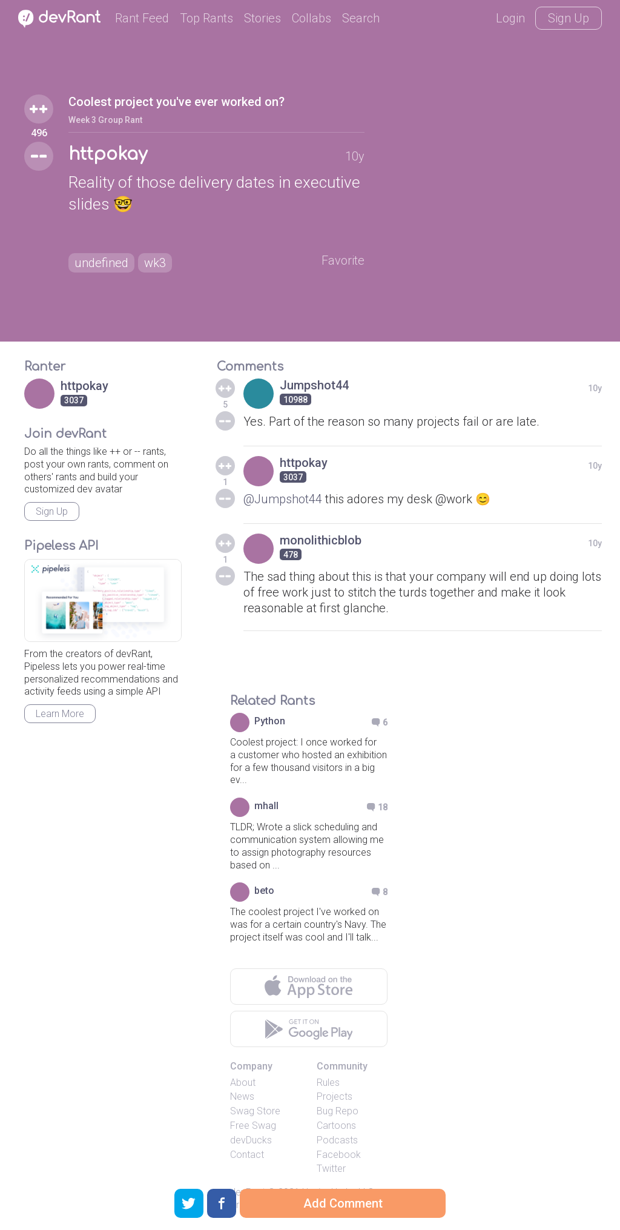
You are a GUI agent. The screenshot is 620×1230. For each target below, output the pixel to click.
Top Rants (206, 18)
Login (510, 18)
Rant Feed (142, 18)
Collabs (311, 18)
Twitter (331, 1168)
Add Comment (343, 1203)
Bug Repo (337, 1111)
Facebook (339, 1154)
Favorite (343, 260)
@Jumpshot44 (282, 499)
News (242, 1096)
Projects (334, 1096)
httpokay (107, 154)
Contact (247, 1154)
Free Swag (253, 1125)
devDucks (251, 1140)
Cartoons (336, 1125)
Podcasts (337, 1140)
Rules (328, 1082)
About (243, 1082)
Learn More (60, 713)
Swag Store (255, 1111)
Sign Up (568, 18)
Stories (262, 18)
